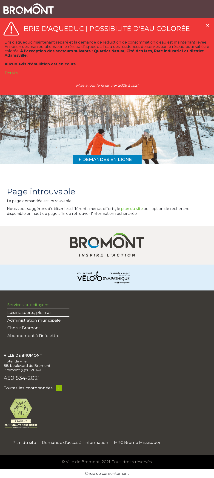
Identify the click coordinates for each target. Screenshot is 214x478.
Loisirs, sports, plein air (29, 312)
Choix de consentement (107, 473)
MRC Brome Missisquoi (137, 442)
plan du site (132, 209)
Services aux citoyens (28, 304)
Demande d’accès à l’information (75, 442)
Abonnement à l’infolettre (33, 335)
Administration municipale (34, 320)
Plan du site (24, 442)
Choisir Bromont (23, 328)
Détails (11, 73)
